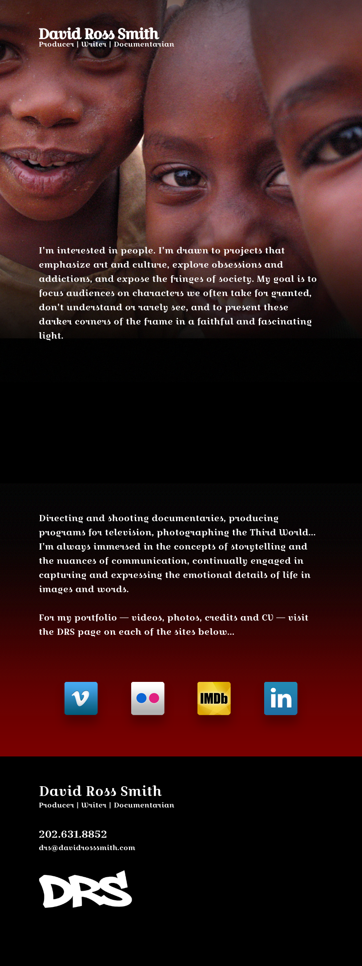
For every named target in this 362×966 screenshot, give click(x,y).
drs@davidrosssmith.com (87, 848)
